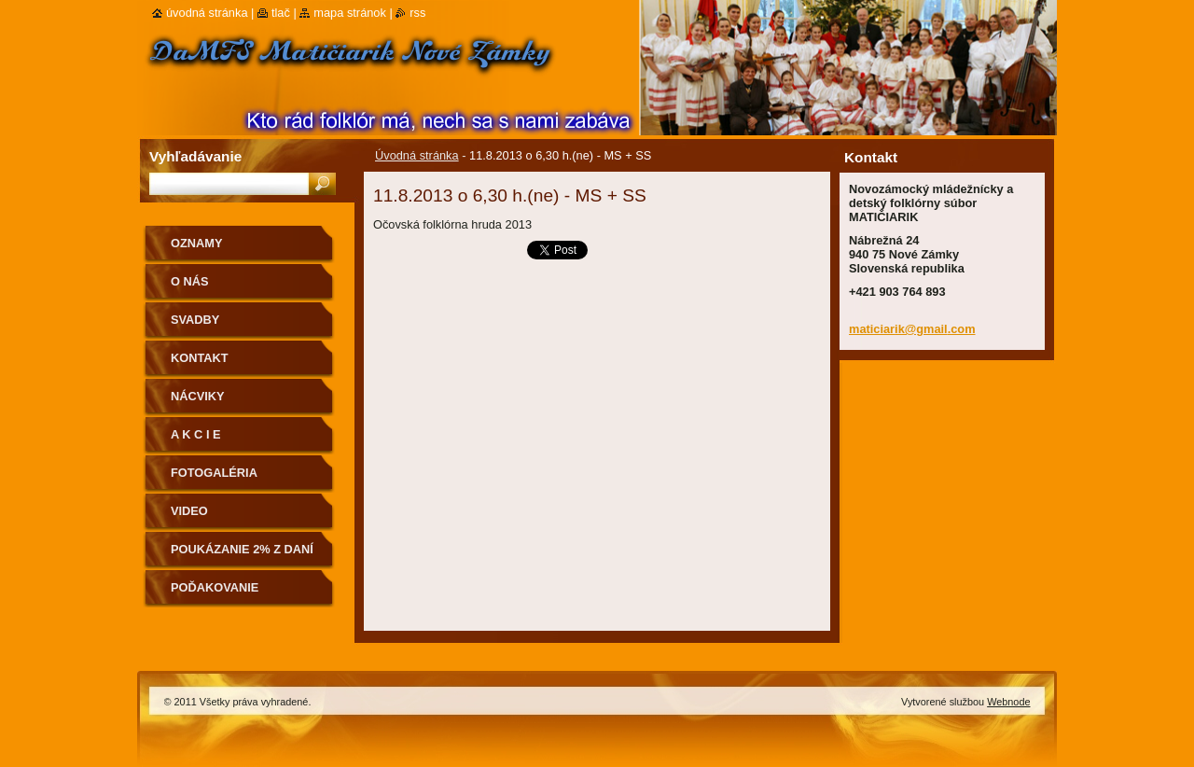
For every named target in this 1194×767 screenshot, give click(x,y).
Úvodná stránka (417, 155)
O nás (190, 281)
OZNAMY (196, 243)
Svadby (195, 320)
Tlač (280, 13)
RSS (417, 13)
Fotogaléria (214, 473)
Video (189, 511)
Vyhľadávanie (195, 156)
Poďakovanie (214, 587)
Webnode (1008, 701)
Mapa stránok (349, 13)
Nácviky (198, 396)
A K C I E (196, 434)
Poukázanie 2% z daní (242, 549)
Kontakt (200, 358)
